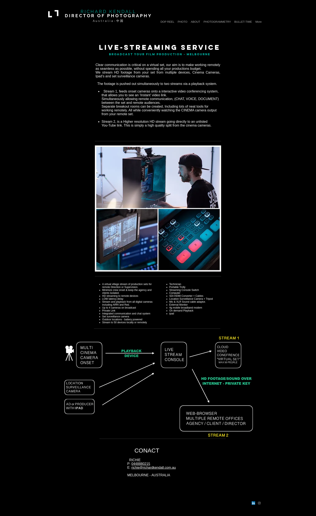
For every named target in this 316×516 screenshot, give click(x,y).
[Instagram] (259, 503)
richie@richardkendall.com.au (153, 467)
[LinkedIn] (253, 503)
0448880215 (140, 464)
